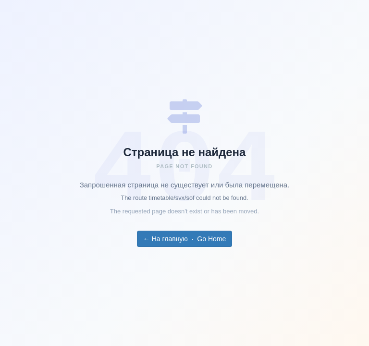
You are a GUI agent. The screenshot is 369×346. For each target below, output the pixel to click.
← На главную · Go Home (184, 239)
